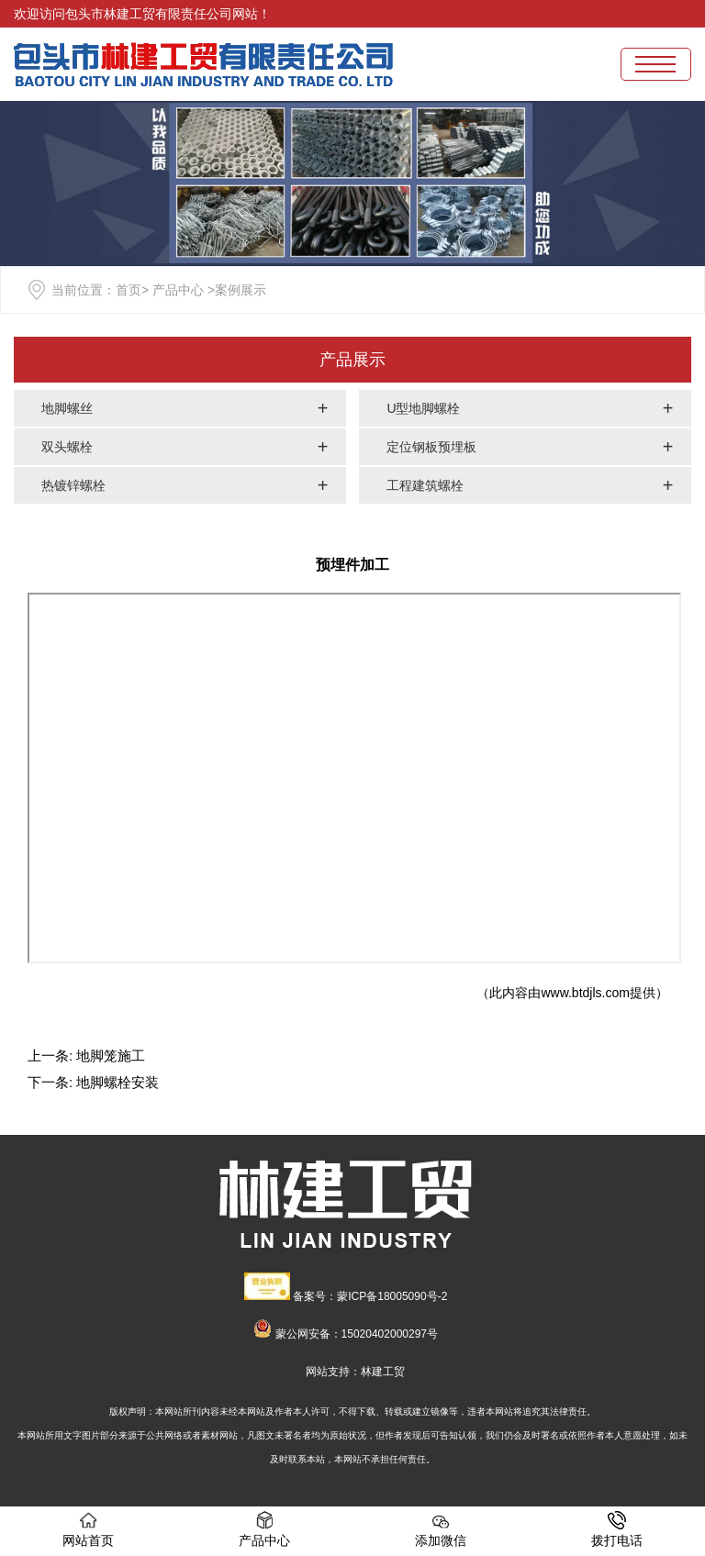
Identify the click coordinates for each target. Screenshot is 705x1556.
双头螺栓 (67, 446)
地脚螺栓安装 (117, 1082)
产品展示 (352, 359)
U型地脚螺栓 (423, 408)
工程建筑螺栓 (425, 485)
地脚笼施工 (110, 1055)
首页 (128, 290)
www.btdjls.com (585, 992)
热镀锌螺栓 (73, 485)
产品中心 (178, 290)
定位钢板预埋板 (431, 446)
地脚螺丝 (67, 408)
